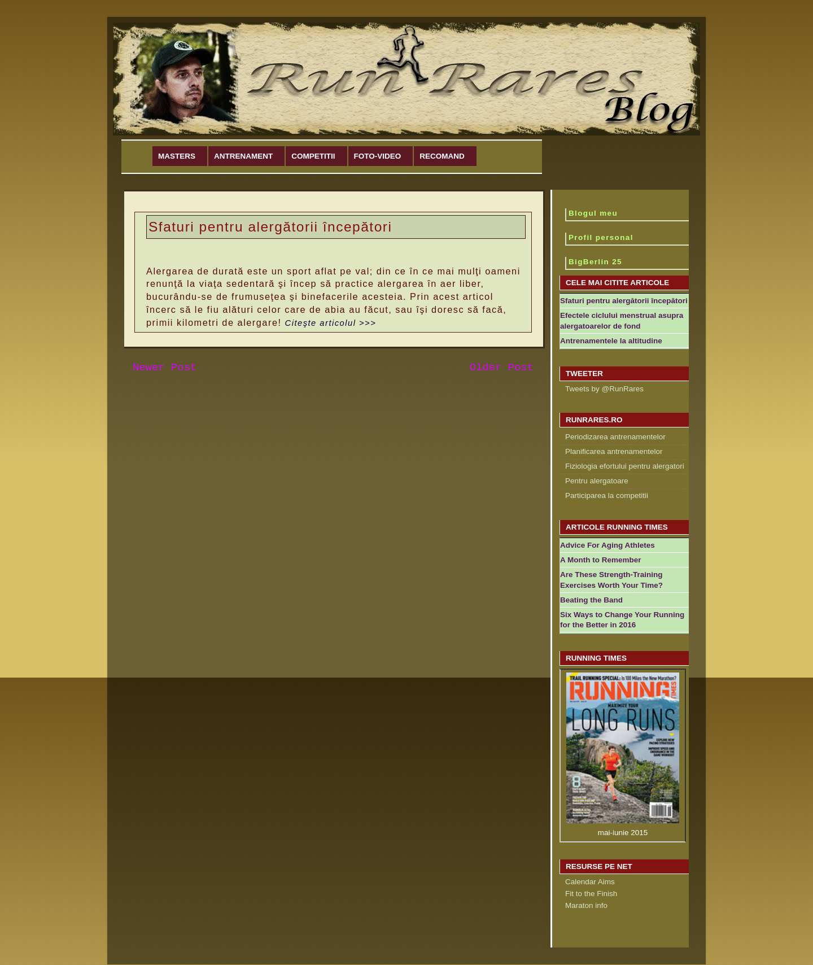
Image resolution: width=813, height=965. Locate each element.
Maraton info (586, 905)
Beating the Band (591, 600)
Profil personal (601, 237)
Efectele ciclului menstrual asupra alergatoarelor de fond (621, 320)
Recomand (442, 156)
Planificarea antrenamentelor (614, 451)
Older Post (502, 367)
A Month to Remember (600, 560)
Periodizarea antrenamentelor (615, 437)
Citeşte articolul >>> (331, 323)
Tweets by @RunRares (604, 389)
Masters (176, 156)
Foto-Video (377, 156)
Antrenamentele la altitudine (611, 341)
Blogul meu (593, 213)
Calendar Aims (590, 881)
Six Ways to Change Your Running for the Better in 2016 (622, 620)
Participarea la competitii (606, 495)
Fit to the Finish (591, 893)
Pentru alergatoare (596, 481)
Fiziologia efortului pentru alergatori (624, 466)
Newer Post (164, 367)
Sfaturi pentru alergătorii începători (624, 300)
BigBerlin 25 (595, 261)
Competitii (313, 156)
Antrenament (243, 156)
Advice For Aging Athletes (607, 545)
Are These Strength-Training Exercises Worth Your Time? (611, 580)
